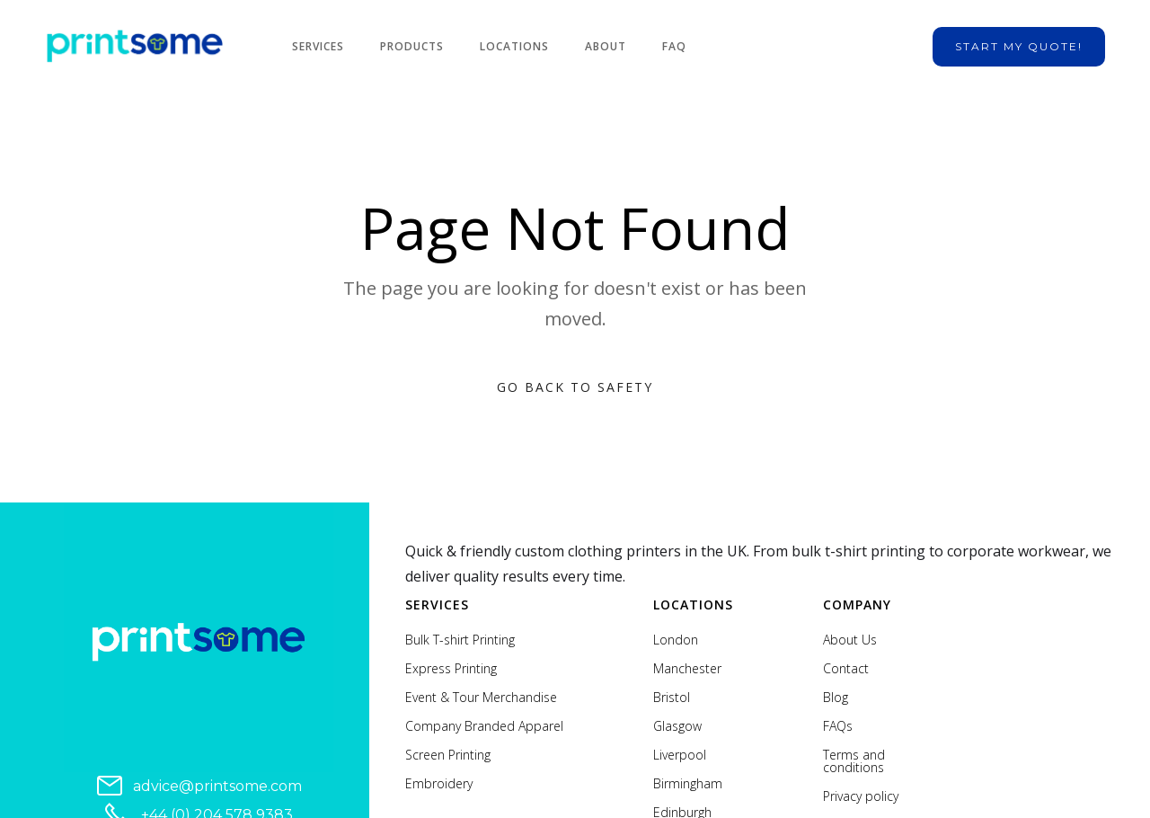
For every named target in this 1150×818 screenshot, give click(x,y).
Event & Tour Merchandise (481, 697)
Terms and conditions (854, 761)
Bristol (671, 697)
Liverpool (679, 755)
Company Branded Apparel (484, 726)
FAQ (674, 46)
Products (412, 46)
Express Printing (451, 668)
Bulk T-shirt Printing (460, 640)
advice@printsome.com (217, 786)
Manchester (687, 668)
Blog (835, 697)
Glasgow (677, 726)
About (605, 46)
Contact (846, 668)
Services (318, 46)
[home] (135, 47)
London (675, 640)
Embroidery (439, 784)
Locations (514, 46)
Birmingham (687, 784)
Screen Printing (448, 755)
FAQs (838, 726)
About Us (850, 640)
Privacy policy (860, 796)
